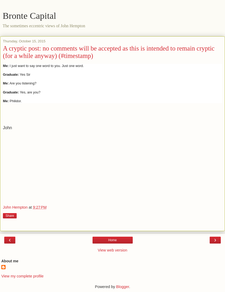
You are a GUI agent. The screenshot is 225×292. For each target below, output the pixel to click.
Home (112, 240)
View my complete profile (22, 276)
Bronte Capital (29, 16)
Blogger (122, 287)
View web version (112, 250)
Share (10, 216)
